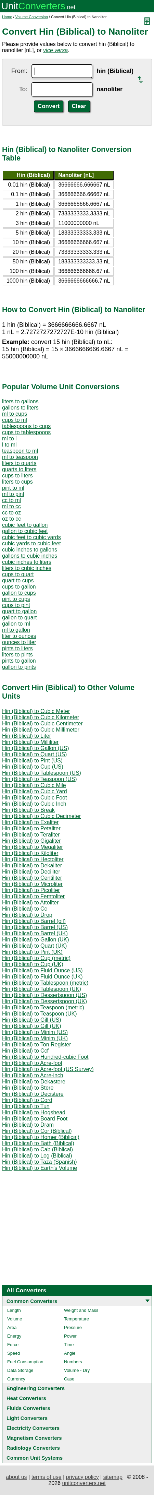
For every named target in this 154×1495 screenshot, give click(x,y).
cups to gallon (19, 587)
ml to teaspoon (20, 457)
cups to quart (18, 574)
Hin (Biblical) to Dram (28, 1125)
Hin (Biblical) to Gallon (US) (35, 748)
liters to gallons (20, 401)
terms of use (46, 1477)
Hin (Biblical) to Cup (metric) (36, 958)
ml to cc (11, 506)
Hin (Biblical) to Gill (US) (31, 1020)
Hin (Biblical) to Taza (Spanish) (39, 1162)
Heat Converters (26, 1398)
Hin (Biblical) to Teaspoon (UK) (39, 1014)
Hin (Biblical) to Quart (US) (34, 754)
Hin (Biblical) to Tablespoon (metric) (45, 983)
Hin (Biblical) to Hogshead (33, 1112)
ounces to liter (19, 642)
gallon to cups (19, 593)
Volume (14, 1318)
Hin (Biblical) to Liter (26, 736)
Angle (69, 1353)
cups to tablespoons (26, 432)
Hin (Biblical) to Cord (27, 1100)
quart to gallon (19, 611)
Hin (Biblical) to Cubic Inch (34, 804)
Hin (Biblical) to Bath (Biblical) (38, 1143)
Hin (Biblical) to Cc (24, 909)
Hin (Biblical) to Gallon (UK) (35, 939)
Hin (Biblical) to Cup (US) (32, 767)
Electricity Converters (33, 1428)
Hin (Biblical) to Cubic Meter (36, 711)
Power (70, 1336)
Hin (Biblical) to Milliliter (30, 742)
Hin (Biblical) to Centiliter (32, 878)
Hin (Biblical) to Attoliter (30, 902)
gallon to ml (16, 624)
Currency (16, 1378)
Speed (13, 1353)
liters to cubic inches (26, 568)
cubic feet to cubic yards (31, 537)
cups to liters (17, 475)
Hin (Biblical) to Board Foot (34, 1119)
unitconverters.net (83, 1483)
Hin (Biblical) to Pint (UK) (32, 952)
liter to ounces (19, 636)
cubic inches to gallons (29, 550)
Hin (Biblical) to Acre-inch (32, 1075)
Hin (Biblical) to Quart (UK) (34, 946)
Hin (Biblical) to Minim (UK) (35, 1038)
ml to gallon (16, 630)
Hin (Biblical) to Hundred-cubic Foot (45, 1057)
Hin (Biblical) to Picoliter (31, 890)
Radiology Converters (33, 1448)
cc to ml (11, 500)
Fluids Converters (28, 1408)
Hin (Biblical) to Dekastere (33, 1081)
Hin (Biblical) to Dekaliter (32, 865)
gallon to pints (19, 667)
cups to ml (14, 420)
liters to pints (17, 654)
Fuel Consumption (25, 1361)
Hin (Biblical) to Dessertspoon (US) (44, 995)
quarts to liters (19, 469)
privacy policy (82, 1477)
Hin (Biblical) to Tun (26, 1106)
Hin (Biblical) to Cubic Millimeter (40, 730)
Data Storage (20, 1370)
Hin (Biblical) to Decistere (33, 1094)
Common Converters (32, 1301)
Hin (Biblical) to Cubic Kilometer (40, 717)
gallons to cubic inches (29, 556)
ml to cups (14, 414)
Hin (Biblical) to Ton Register (36, 1044)
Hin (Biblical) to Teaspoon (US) (39, 779)
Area (11, 1327)
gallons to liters (20, 408)
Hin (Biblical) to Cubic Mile (34, 785)
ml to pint (13, 494)
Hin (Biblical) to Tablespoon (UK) (41, 989)
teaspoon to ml (20, 451)
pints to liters (17, 648)
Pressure (73, 1327)
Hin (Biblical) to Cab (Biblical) (37, 1149)
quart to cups (18, 580)
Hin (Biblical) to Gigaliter (31, 841)
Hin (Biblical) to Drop (27, 915)
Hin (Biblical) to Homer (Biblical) (40, 1137)
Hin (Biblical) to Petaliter (31, 828)
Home (7, 17)
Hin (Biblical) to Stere (27, 1088)
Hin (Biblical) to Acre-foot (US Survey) (48, 1069)
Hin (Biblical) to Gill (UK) (31, 1026)
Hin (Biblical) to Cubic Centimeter (42, 723)
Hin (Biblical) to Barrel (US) (35, 927)
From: (19, 71)
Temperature (76, 1318)
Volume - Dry (77, 1370)
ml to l (9, 438)
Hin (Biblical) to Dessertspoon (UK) (44, 1001)
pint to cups (16, 599)
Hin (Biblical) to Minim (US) (35, 1032)
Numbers (73, 1361)
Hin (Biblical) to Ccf (25, 1051)
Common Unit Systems (35, 1458)
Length (14, 1310)
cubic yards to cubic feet (31, 543)
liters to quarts (19, 463)
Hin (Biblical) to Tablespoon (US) (41, 773)
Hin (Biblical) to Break (28, 810)
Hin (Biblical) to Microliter (32, 884)
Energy (14, 1336)
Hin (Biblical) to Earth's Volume (39, 1168)
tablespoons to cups (26, 426)
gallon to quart (19, 617)
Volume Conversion (31, 17)
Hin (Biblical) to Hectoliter (33, 859)
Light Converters (27, 1418)
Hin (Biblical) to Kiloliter (30, 853)
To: (23, 89)
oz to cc (11, 519)
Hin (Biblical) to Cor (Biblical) (37, 1131)
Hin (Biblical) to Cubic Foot (34, 797)
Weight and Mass (81, 1310)
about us (16, 1477)
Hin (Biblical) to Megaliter (32, 847)
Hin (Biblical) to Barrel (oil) (34, 921)
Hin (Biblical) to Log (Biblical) (37, 1156)
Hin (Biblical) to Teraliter (31, 835)
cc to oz (11, 512)
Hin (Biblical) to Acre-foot (32, 1063)
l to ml (9, 445)
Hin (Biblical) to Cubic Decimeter (41, 816)
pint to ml (13, 488)
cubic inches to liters (26, 562)
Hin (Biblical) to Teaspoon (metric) (43, 1007)
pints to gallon (19, 661)
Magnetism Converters (34, 1438)
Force (12, 1344)
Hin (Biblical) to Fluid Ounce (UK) (42, 977)
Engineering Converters (36, 1388)
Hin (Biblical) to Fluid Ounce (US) (42, 970)
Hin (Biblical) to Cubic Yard (34, 791)
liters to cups (17, 482)
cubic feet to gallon (25, 525)
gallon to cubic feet (25, 531)
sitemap (113, 1477)
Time (69, 1344)
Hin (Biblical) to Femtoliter (33, 896)
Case (69, 1378)
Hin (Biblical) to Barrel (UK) (35, 933)
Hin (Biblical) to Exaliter (30, 822)
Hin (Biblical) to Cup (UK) (32, 964)
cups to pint (16, 605)
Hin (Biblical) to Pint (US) (32, 760)
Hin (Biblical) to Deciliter (31, 872)
